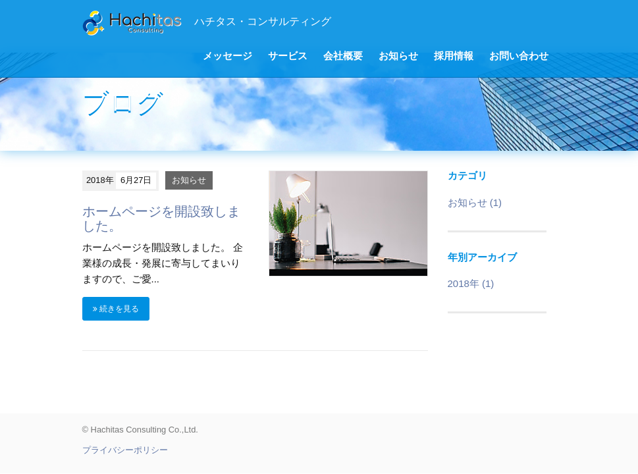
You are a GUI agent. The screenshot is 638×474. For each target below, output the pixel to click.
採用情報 (453, 55)
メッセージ (227, 55)
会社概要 (343, 55)
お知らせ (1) (475, 202)
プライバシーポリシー (125, 450)
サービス (287, 55)
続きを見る (116, 308)
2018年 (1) (471, 283)
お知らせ (398, 55)
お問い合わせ (518, 55)
